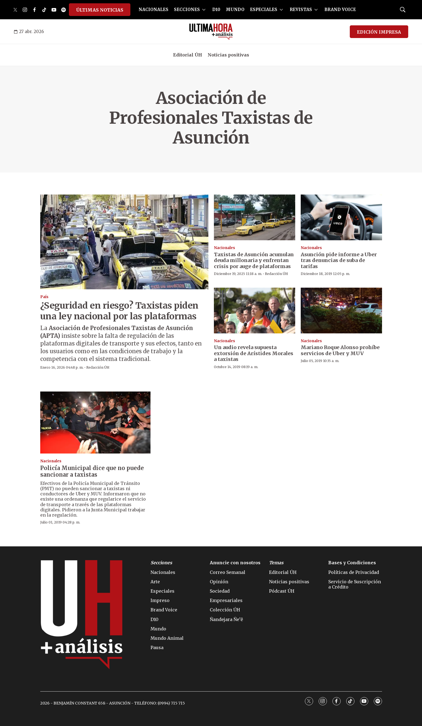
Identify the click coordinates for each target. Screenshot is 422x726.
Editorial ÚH (187, 55)
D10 (216, 9)
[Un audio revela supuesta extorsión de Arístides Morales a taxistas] (254, 310)
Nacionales (224, 247)
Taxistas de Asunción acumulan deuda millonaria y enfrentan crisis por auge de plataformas (254, 260)
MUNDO (235, 9)
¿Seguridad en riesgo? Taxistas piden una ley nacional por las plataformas (119, 311)
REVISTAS (301, 9)
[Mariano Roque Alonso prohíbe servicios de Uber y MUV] (341, 310)
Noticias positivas (228, 55)
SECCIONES (187, 9)
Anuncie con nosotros (235, 562)
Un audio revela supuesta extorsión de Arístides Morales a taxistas (253, 353)
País (44, 297)
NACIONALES (153, 9)
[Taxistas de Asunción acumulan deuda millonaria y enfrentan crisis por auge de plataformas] (254, 217)
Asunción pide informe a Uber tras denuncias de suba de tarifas (339, 260)
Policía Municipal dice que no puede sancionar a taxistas (92, 471)
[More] (203, 9)
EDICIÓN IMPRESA (379, 32)
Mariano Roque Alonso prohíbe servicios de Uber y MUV (340, 350)
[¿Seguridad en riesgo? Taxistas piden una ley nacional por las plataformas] (124, 242)
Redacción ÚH (97, 367)
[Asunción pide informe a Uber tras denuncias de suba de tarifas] (341, 217)
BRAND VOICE (340, 9)
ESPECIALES (263, 9)
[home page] (211, 31)
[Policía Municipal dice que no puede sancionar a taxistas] (95, 423)
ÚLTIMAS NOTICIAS (99, 10)
